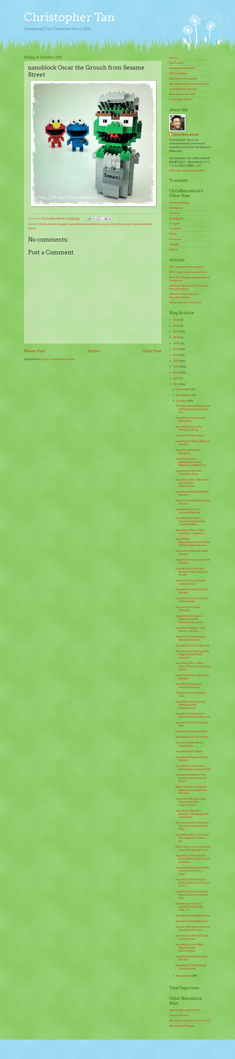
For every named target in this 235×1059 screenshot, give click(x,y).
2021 (176, 325)
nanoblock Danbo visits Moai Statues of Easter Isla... (192, 894)
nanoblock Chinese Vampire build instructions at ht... (190, 619)
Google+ (174, 223)
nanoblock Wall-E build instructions (192, 937)
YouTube (175, 228)
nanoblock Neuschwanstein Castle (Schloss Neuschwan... (193, 542)
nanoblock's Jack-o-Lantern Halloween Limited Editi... (190, 521)
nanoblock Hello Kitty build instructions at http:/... (191, 777)
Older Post (152, 351)
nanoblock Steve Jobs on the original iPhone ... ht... (192, 837)
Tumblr (174, 244)
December (183, 389)
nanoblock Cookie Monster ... (188, 608)
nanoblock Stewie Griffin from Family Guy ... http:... (193, 870)
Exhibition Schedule (183, 78)
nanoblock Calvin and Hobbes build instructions (190, 704)
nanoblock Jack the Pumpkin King (188, 428)
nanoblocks (92, 224)
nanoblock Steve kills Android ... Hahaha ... (191, 531)
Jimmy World (178, 1015)
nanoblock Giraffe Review (193, 915)
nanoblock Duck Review (192, 921)
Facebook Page (179, 202)
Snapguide (176, 218)
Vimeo (173, 249)
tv (34, 228)
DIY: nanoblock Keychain (186, 266)
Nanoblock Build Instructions (189, 83)
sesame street (142, 224)
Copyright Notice (181, 99)
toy (30, 228)
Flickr (173, 233)
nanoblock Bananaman (191, 731)
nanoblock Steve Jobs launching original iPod (193, 767)
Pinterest (175, 239)
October (182, 400)
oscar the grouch (121, 224)
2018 (176, 343)
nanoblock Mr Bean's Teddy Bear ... (190, 744)
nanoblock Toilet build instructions (191, 967)
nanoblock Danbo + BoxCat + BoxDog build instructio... (192, 813)
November (183, 395)
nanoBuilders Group (183, 88)
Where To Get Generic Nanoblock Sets (191, 638)
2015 (176, 360)
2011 (176, 384)
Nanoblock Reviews (182, 94)
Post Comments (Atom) (58, 359)
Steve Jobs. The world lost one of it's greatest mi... (193, 848)
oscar (105, 224)
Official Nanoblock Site (184, 1010)
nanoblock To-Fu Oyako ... (193, 736)
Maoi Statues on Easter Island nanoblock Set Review (191, 789)
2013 (176, 372)
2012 (176, 378)
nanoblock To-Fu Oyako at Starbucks (192, 600)
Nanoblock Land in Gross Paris (190, 1020)
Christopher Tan (69, 17)
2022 (176, 319)
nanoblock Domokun (190, 435)
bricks (52, 224)
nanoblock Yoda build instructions (190, 582)
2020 (176, 331)
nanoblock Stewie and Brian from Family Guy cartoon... (193, 858)
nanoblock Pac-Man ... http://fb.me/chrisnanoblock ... (193, 666)
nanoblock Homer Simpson (188, 451)
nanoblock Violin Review (193, 645)
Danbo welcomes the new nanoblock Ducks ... (193, 928)
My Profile (176, 62)
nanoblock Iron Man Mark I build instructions (190, 947)
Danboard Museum (182, 68)
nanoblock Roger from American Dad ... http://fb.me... (191, 802)
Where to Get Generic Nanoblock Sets (184, 295)
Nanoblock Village (181, 1025)
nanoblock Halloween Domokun (190, 419)
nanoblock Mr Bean (189, 751)
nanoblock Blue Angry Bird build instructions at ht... (192, 882)
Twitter (174, 213)
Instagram (176, 207)
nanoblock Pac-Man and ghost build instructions (192, 482)
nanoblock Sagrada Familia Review (189, 685)
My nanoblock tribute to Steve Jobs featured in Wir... (192, 825)
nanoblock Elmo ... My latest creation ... (190, 629)
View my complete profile (186, 170)
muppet (62, 224)
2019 (176, 337)
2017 (176, 349)
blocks (42, 224)
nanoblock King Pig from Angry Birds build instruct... (192, 654)
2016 (176, 354)
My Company (178, 73)
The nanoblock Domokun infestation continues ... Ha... (193, 409)
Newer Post (34, 351)
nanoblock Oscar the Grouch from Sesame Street (191, 571)
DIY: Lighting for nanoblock (188, 271)
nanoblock (76, 224)
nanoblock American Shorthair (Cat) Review (193, 715)
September (184, 975)
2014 (176, 366)
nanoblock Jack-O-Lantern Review (188, 511)
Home (93, 351)
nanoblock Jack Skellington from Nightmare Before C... (191, 462)
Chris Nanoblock (185, 134)
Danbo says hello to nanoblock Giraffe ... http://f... (190, 906)
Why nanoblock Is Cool (185, 302)
